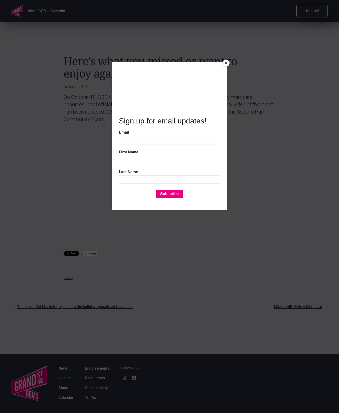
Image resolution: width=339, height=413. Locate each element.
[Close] (226, 63)
